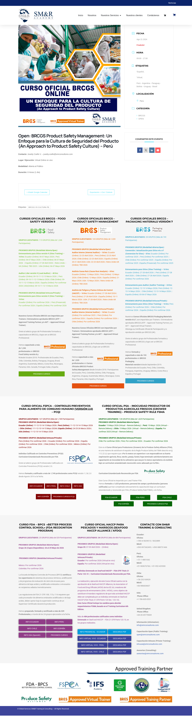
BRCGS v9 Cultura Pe (39, 207)
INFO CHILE (65, 488)
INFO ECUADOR (36, 488)
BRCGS (141, 116)
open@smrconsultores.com (148, 637)
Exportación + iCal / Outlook (98, 192)
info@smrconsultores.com (148, 627)
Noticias (172, 3)
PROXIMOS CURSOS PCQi (64, 498)
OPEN (140, 119)
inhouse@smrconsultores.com (149, 646)
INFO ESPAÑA (43, 498)
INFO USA (78, 488)
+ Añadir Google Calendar (39, 192)
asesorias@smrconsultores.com (150, 656)
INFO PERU (51, 488)
